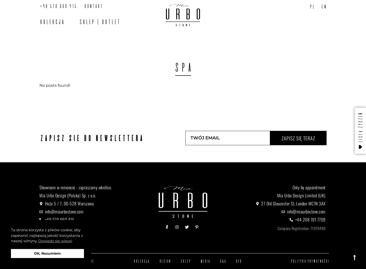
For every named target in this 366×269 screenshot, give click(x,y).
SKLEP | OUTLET (99, 21)
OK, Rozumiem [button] (47, 253)
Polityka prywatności (310, 261)
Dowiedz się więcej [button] (55, 241)
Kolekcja (51, 21)
